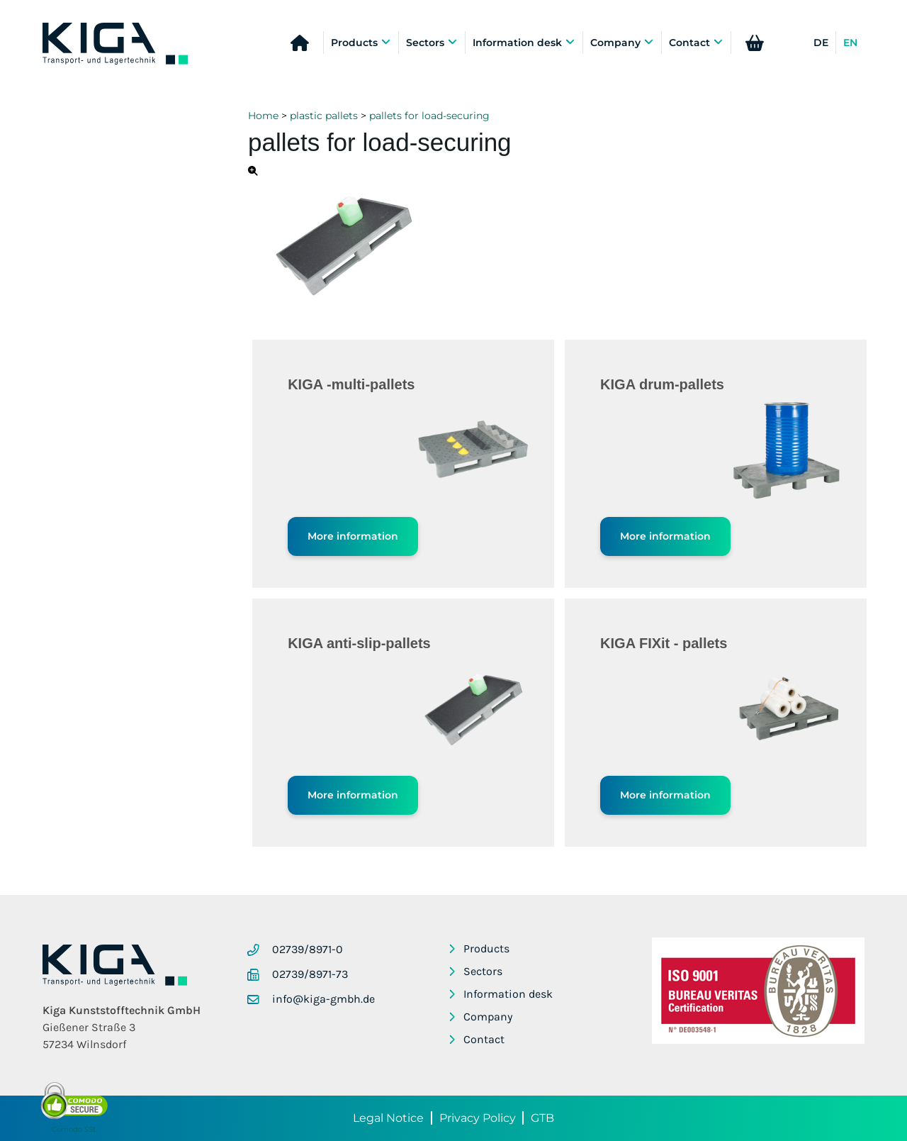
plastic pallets (324, 115)
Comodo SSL (74, 1129)
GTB (542, 1118)
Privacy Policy (477, 1118)
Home (263, 115)
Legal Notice (388, 1118)
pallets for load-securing (429, 115)
